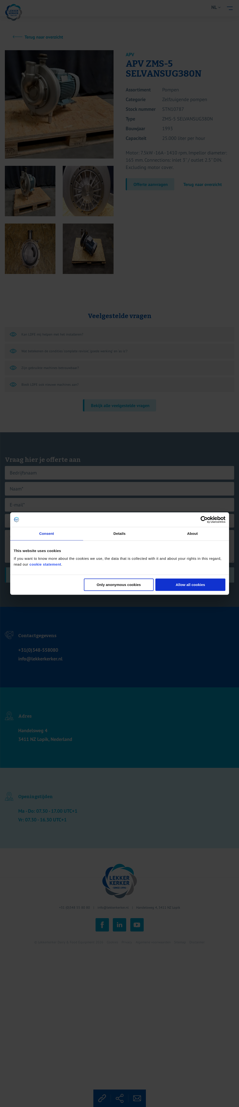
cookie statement (45, 564)
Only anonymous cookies (119, 585)
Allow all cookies (190, 585)
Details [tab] (120, 533)
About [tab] (192, 533)
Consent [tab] (46, 533)
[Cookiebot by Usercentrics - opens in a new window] (204, 519)
